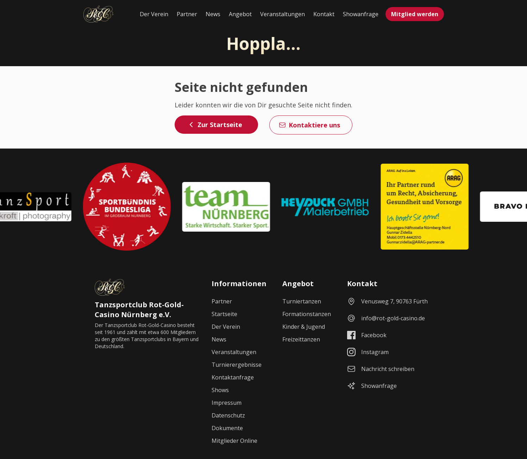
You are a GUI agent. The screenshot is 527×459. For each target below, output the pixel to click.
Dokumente (227, 428)
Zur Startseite (215, 124)
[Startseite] (98, 14)
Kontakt (323, 14)
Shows (220, 390)
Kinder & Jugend (303, 327)
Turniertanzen (301, 301)
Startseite (224, 314)
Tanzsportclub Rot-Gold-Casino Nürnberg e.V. (139, 309)
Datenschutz (228, 415)
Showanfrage (360, 14)
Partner (187, 14)
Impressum (226, 403)
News (213, 14)
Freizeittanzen (301, 339)
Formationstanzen (306, 314)
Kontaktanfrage (233, 377)
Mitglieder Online (234, 441)
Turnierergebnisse (237, 365)
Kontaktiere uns (309, 125)
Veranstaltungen (282, 14)
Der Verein (154, 14)
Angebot (240, 14)
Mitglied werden (414, 14)
